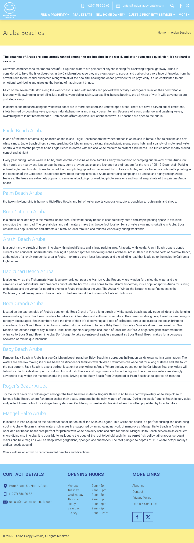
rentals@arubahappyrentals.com (143, 5)
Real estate (82, 15)
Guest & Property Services (152, 15)
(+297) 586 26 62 (98, 5)
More (184, 15)
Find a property (55, 15)
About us (138, 485)
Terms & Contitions (144, 504)
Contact (137, 491)
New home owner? (110, 15)
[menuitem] (55, 15)
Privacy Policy (141, 498)
